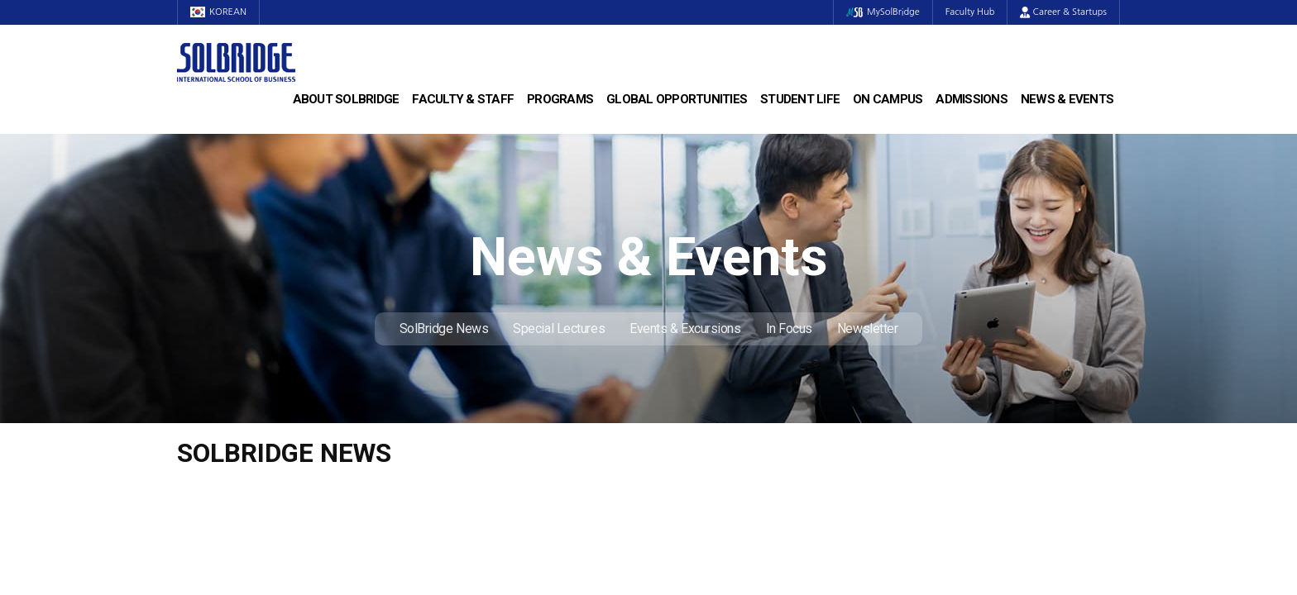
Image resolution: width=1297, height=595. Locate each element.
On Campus (887, 99)
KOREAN (218, 12)
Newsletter (867, 328)
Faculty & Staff (463, 99)
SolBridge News (444, 328)
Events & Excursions (684, 328)
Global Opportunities (676, 99)
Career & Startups (1063, 12)
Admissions (971, 99)
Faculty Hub (970, 12)
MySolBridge (883, 12)
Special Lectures (559, 328)
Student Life (800, 99)
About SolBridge (346, 99)
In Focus (789, 328)
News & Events (1067, 99)
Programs (560, 99)
